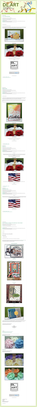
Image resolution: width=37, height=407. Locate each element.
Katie (14, 280)
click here (14, 59)
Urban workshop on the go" (7, 320)
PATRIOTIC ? (4, 146)
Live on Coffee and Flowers (6, 16)
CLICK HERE (3, 19)
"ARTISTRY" (23, 27)
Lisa (14, 258)
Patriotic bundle (10, 77)
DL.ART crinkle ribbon (6, 77)
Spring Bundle (4, 349)
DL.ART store (8, 89)
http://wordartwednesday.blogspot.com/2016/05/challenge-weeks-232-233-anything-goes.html (7, 331)
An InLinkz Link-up (3, 403)
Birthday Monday (4, 88)
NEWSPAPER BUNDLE (10, 260)
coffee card (4, 77)
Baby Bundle (3, 335)
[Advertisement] (14, 83)
